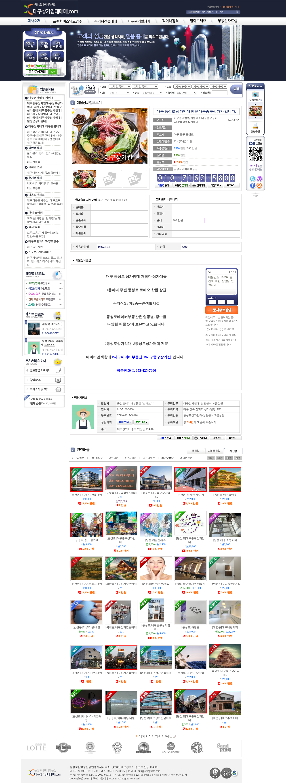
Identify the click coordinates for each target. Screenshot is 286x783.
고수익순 (113, 457)
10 (166, 736)
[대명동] (225, 627)
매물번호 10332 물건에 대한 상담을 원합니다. (221, 285)
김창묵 (46, 324)
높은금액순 (130, 457)
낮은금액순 (149, 457)
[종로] (190, 583)
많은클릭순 (96, 457)
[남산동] (190, 494)
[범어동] (225, 583)
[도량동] (121, 492)
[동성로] (225, 494)
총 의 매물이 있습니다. (200, 422)
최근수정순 (167, 457)
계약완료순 (186, 457)
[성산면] (86, 583)
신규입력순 (78, 457)
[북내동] (121, 627)
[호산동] (86, 494)
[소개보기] (148, 403)
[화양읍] (121, 583)
